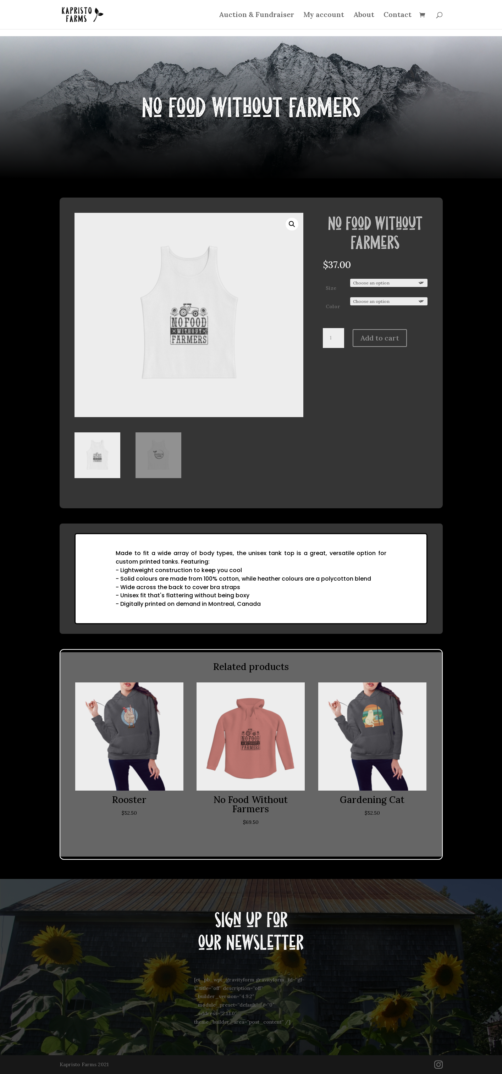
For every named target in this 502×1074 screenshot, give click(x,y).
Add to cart (379, 337)
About (363, 15)
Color (333, 306)
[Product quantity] (333, 338)
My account (323, 15)
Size (331, 288)
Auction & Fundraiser (256, 15)
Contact (398, 15)
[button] (292, 224)
